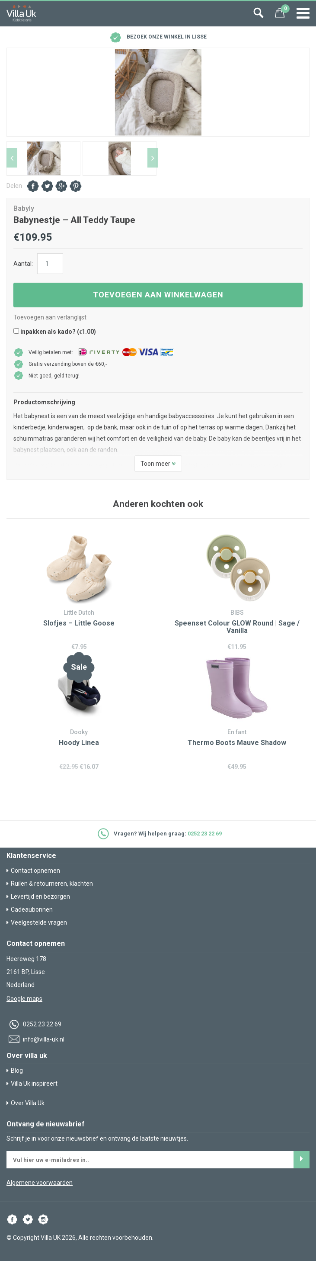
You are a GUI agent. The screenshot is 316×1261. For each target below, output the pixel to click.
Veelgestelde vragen (36, 922)
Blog (14, 1070)
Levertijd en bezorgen (38, 896)
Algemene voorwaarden (39, 1182)
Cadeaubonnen (29, 909)
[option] (158, 92)
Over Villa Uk (25, 1103)
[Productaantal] (50, 263)
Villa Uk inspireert (31, 1083)
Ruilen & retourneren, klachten (49, 883)
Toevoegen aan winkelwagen (158, 294)
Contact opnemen (33, 870)
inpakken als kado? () (54, 331)
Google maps (24, 998)
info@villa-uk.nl (35, 1039)
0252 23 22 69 (205, 833)
